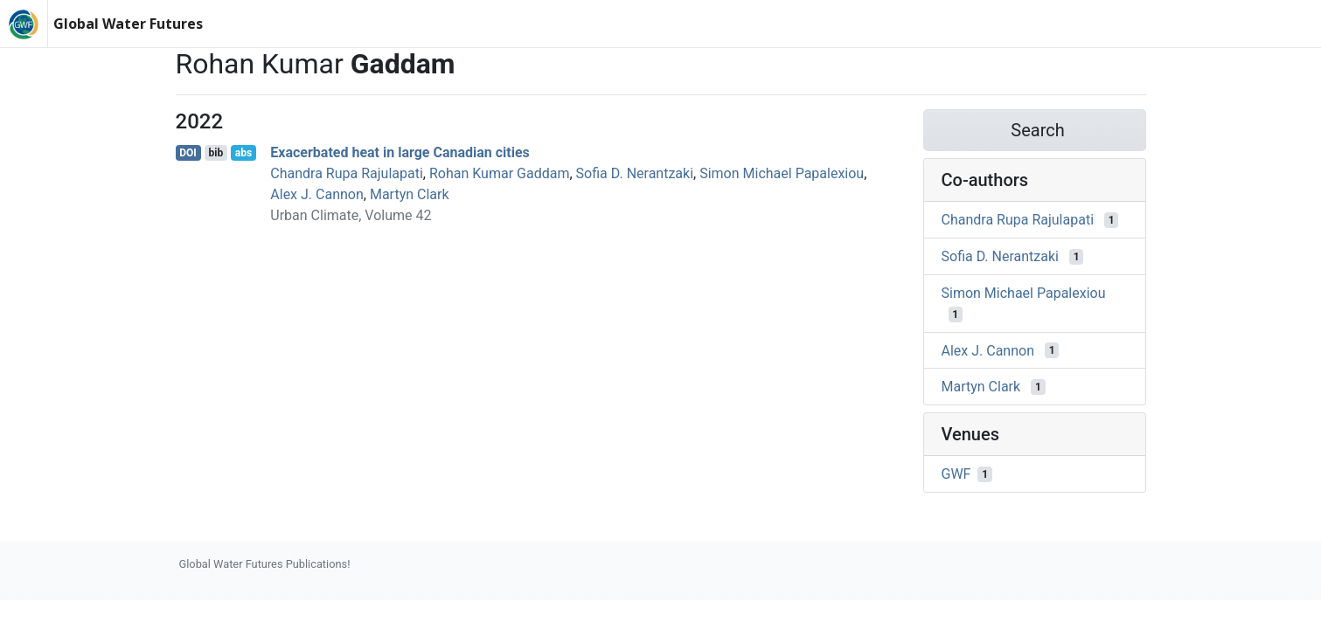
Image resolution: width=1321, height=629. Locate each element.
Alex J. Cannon (316, 194)
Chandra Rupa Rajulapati (346, 173)
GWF (956, 474)
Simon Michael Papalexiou (781, 173)
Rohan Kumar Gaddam (499, 173)
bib (215, 153)
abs (243, 153)
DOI (188, 153)
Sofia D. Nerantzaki (634, 173)
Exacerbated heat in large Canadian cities (400, 152)
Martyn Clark (409, 194)
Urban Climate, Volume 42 (350, 215)
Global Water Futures (128, 23)
